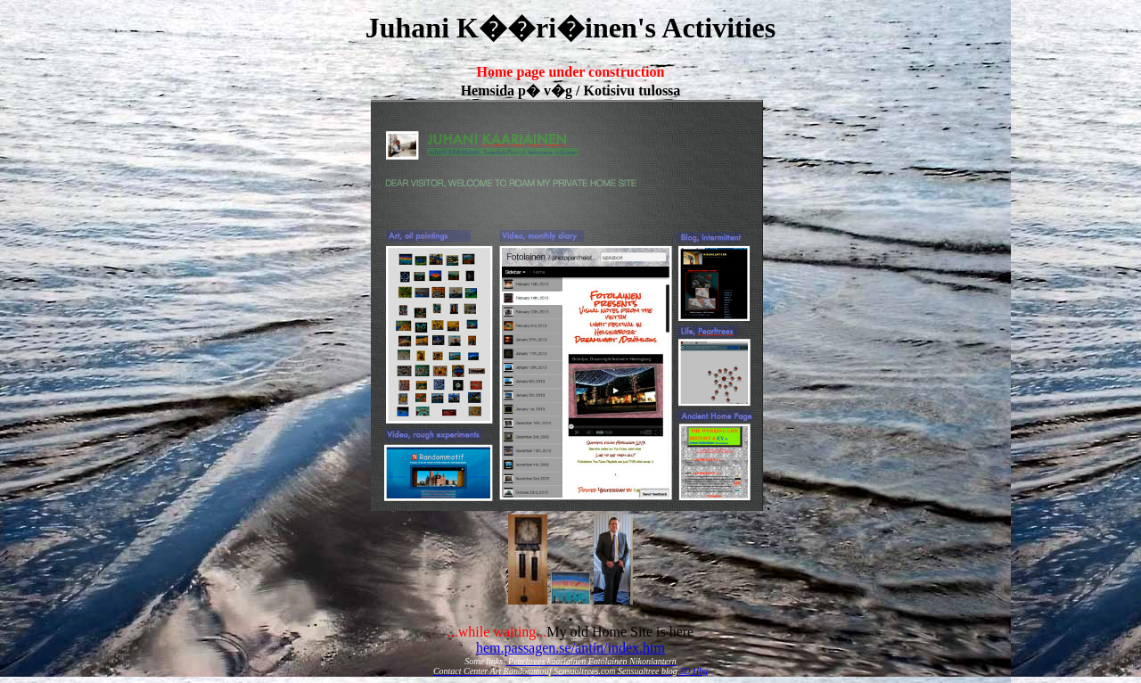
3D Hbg (693, 671)
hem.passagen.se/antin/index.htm (570, 647)
